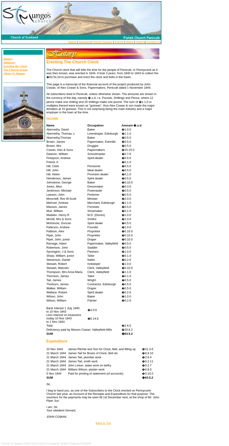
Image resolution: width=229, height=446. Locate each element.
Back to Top (103, 423)
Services (84, 42)
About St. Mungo (14, 73)
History (140, 42)
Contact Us (153, 42)
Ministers (9, 62)
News (129, 42)
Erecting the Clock (15, 66)
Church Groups (102, 42)
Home (72, 42)
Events (119, 42)
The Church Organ (15, 69)
